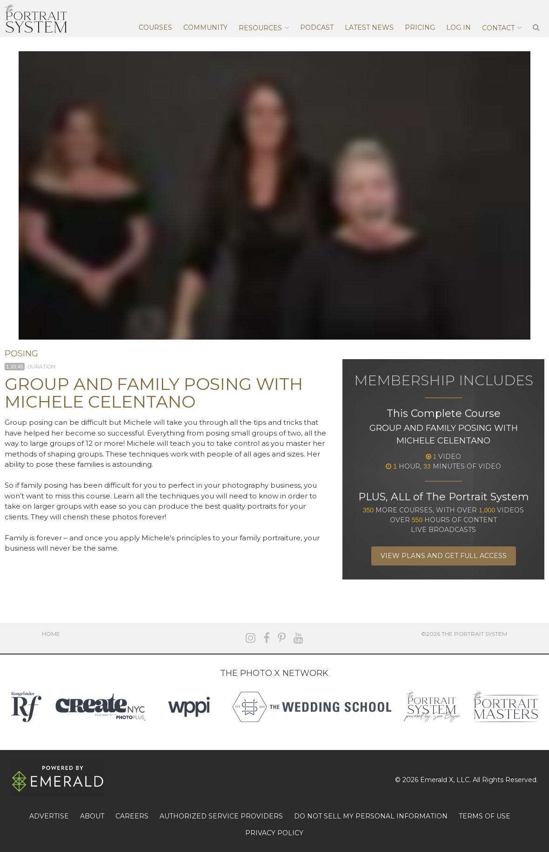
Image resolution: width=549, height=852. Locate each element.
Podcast (317, 27)
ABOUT (92, 816)
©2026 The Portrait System (464, 633)
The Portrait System (36, 19)
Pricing (420, 27)
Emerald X (436, 780)
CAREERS (131, 816)
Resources (260, 28)
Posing (21, 353)
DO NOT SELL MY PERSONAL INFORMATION (371, 816)
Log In (458, 27)
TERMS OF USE (484, 816)
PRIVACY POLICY (274, 833)
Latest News (369, 27)
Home (51, 633)
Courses (155, 27)
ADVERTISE (49, 816)
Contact (498, 28)
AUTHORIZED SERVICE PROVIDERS (221, 816)
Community (205, 27)
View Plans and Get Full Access (444, 556)
